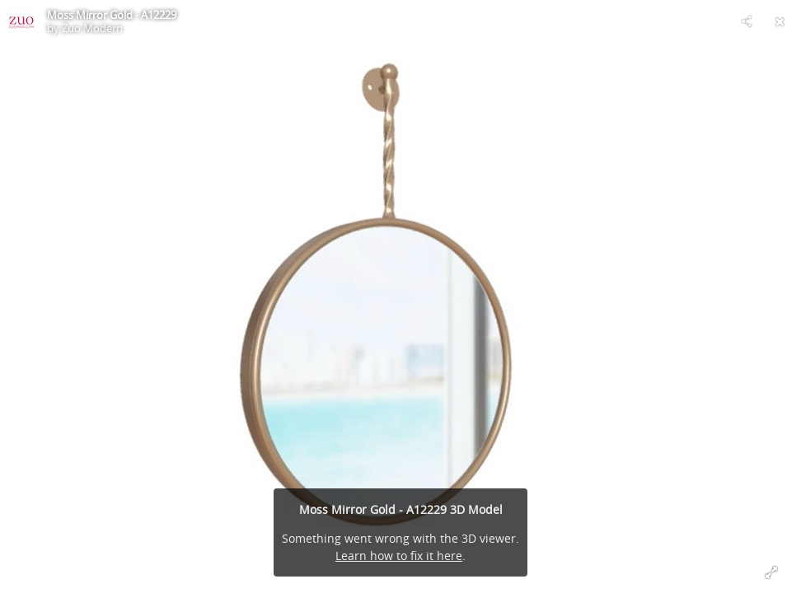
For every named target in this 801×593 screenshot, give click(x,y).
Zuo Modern (92, 28)
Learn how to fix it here (398, 555)
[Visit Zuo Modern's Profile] (21, 21)
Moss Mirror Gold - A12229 (111, 14)
